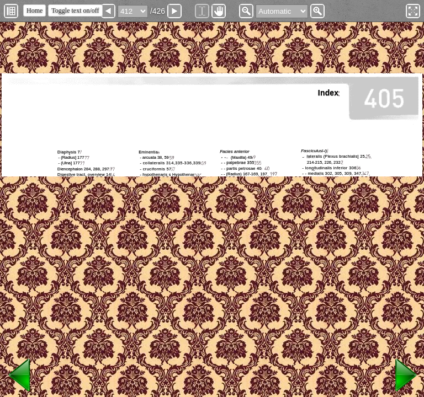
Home (34, 10)
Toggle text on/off (75, 10)
